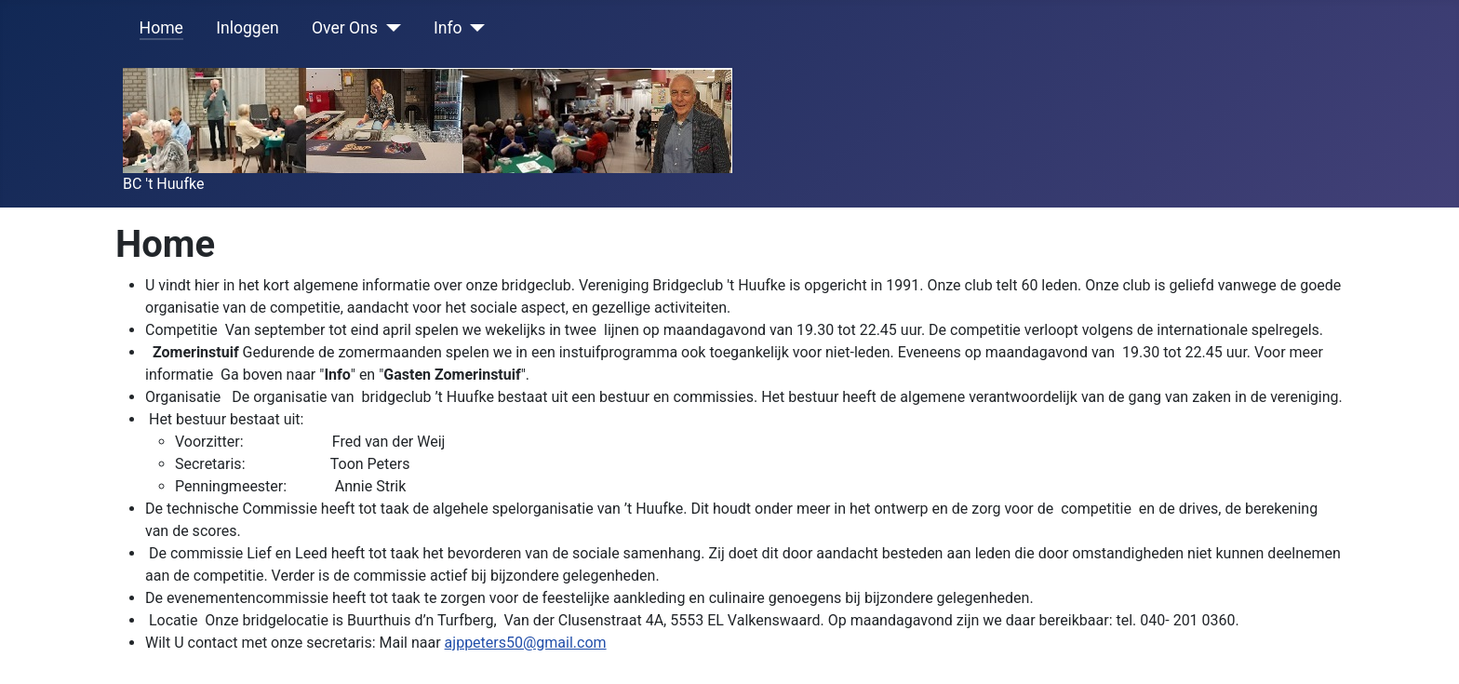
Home (161, 28)
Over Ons (345, 28)
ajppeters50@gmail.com (526, 642)
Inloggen (247, 28)
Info (448, 28)
